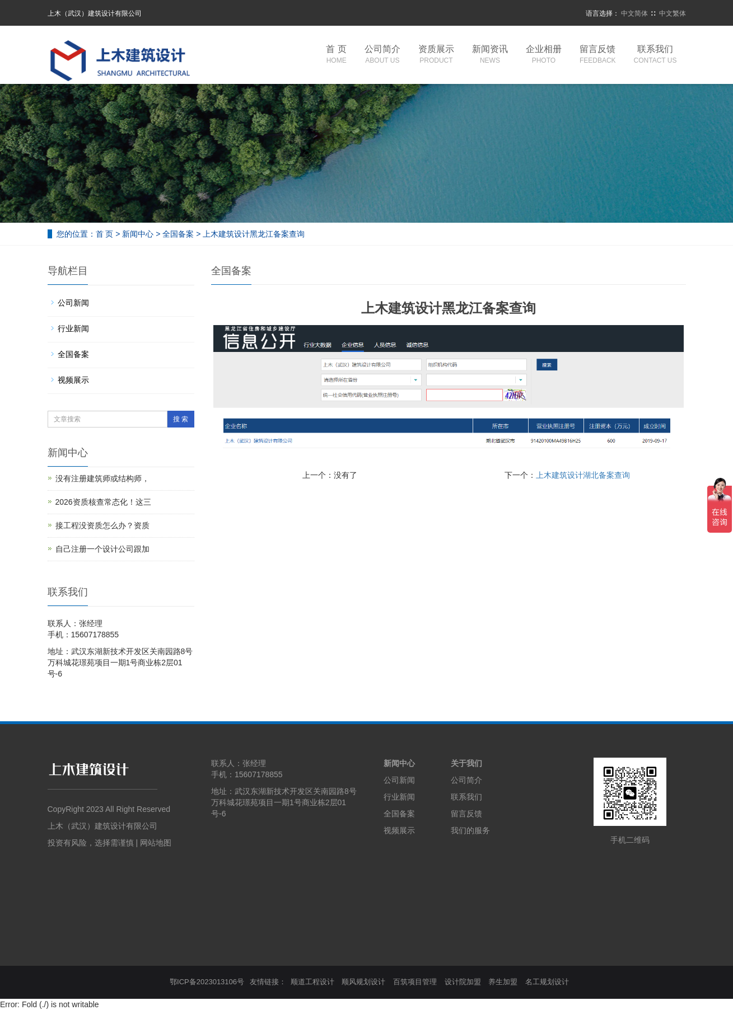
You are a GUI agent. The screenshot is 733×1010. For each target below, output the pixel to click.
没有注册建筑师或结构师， (102, 478)
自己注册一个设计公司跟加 (102, 548)
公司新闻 (73, 302)
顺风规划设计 (363, 982)
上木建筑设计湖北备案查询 (583, 475)
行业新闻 (73, 328)
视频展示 (73, 379)
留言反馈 (598, 55)
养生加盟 (502, 982)
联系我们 (655, 55)
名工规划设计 (547, 982)
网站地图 (155, 842)
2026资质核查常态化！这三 (103, 501)
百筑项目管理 (415, 982)
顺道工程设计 (312, 982)
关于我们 (466, 763)
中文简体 (634, 13)
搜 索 (180, 419)
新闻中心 (137, 233)
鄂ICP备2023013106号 (207, 982)
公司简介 (382, 55)
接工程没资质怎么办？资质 (102, 525)
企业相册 (544, 55)
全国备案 (178, 233)
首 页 (336, 55)
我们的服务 (470, 830)
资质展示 (436, 55)
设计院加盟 (463, 982)
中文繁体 (672, 13)
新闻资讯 (490, 55)
